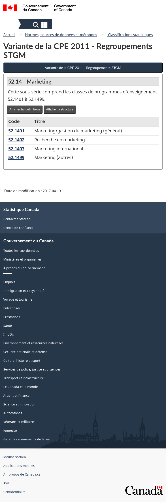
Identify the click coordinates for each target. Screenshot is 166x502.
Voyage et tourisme (17, 299)
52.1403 (16, 149)
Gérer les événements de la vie (26, 439)
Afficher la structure (59, 109)
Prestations (11, 317)
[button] (35, 25)
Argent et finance (16, 395)
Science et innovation (19, 404)
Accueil (9, 34)
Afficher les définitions (24, 109)
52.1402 (16, 140)
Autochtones (12, 413)
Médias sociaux (14, 457)
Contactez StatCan (17, 219)
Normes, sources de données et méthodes (61, 34)
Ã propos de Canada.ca (21, 474)
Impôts (8, 334)
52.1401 (16, 131)
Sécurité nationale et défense (25, 352)
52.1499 (16, 157)
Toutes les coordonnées (21, 250)
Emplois (9, 282)
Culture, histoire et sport (21, 360)
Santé (7, 325)
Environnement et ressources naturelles (33, 343)
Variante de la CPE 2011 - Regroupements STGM (83, 67)
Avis (6, 483)
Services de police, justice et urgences (32, 369)
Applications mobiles (19, 465)
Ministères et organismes (22, 259)
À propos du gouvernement (24, 268)
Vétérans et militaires (19, 422)
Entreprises (12, 308)
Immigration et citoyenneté (23, 291)
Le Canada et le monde (20, 387)
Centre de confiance (18, 228)
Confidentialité (14, 492)
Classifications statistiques (130, 34)
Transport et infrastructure (23, 378)
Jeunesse (10, 430)
